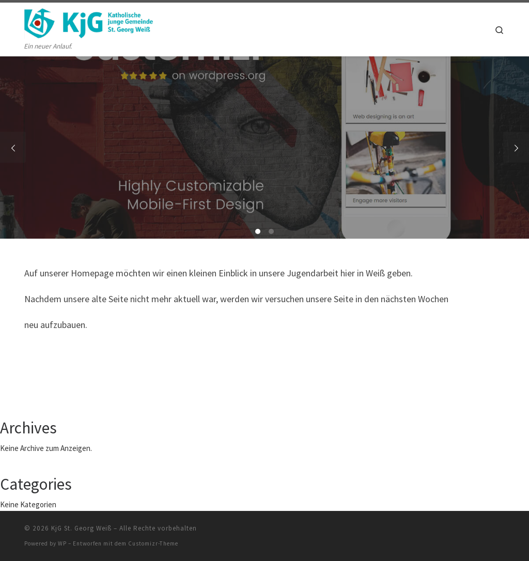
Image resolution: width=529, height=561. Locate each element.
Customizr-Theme (153, 543)
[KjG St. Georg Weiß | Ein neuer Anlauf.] (88, 21)
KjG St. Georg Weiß (81, 528)
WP (62, 543)
